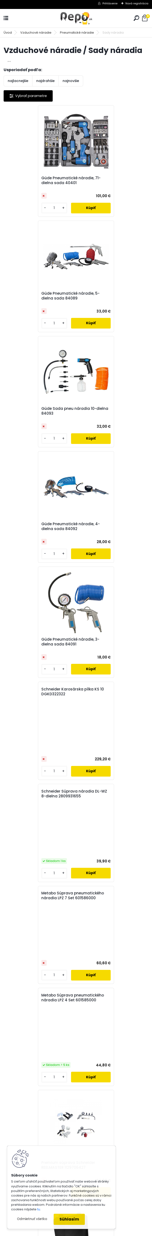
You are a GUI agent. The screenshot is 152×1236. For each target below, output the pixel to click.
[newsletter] (130, 984)
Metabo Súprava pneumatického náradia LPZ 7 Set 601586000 (109, 463)
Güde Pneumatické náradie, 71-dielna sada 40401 (38, 180)
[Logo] (76, 18)
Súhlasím (69, 1219)
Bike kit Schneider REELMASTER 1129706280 (37, 744)
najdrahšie (45, 80)
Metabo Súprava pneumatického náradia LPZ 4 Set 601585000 (37, 565)
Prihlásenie (109, 3)
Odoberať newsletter (35, 971)
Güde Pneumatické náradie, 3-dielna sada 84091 (38, 411)
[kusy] (20, 207)
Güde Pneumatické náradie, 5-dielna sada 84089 (110, 180)
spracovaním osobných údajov (73, 996)
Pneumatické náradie (77, 32)
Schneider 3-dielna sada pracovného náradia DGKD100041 (104, 681)
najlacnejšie (18, 80)
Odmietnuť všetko (32, 1219)
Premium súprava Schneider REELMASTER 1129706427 (108, 628)
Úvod (8, 32)
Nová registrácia (136, 3)
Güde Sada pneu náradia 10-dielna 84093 (36, 296)
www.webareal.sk (96, 1231)
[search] (136, 18)
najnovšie (71, 80)
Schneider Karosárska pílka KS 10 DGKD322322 (110, 346)
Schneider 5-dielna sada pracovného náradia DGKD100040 (69, 861)
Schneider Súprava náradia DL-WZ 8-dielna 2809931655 (39, 461)
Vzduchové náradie (35, 32)
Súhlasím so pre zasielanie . (87, 996)
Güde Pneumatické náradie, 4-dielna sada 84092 (110, 296)
